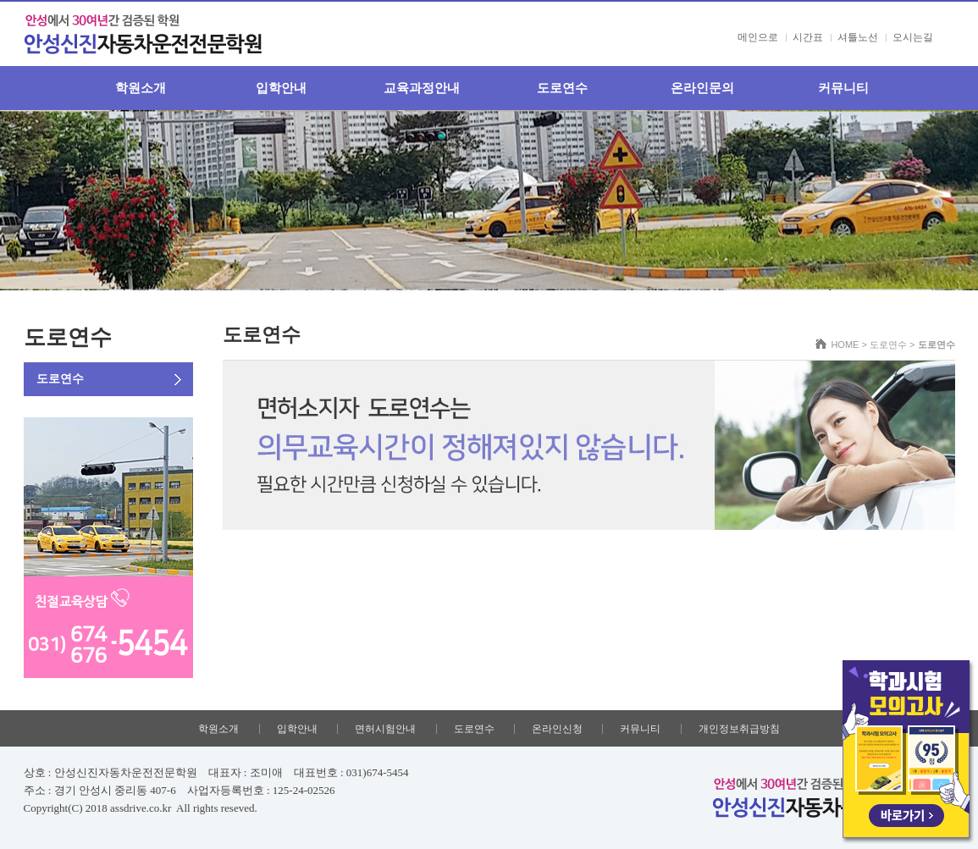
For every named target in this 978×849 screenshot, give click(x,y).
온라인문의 (702, 88)
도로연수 (562, 88)
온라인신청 (557, 729)
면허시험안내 (385, 729)
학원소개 (140, 88)
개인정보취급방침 (739, 729)
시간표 (808, 37)
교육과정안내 (422, 88)
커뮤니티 (843, 88)
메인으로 (758, 37)
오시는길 (912, 37)
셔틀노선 (857, 37)
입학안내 (281, 88)
